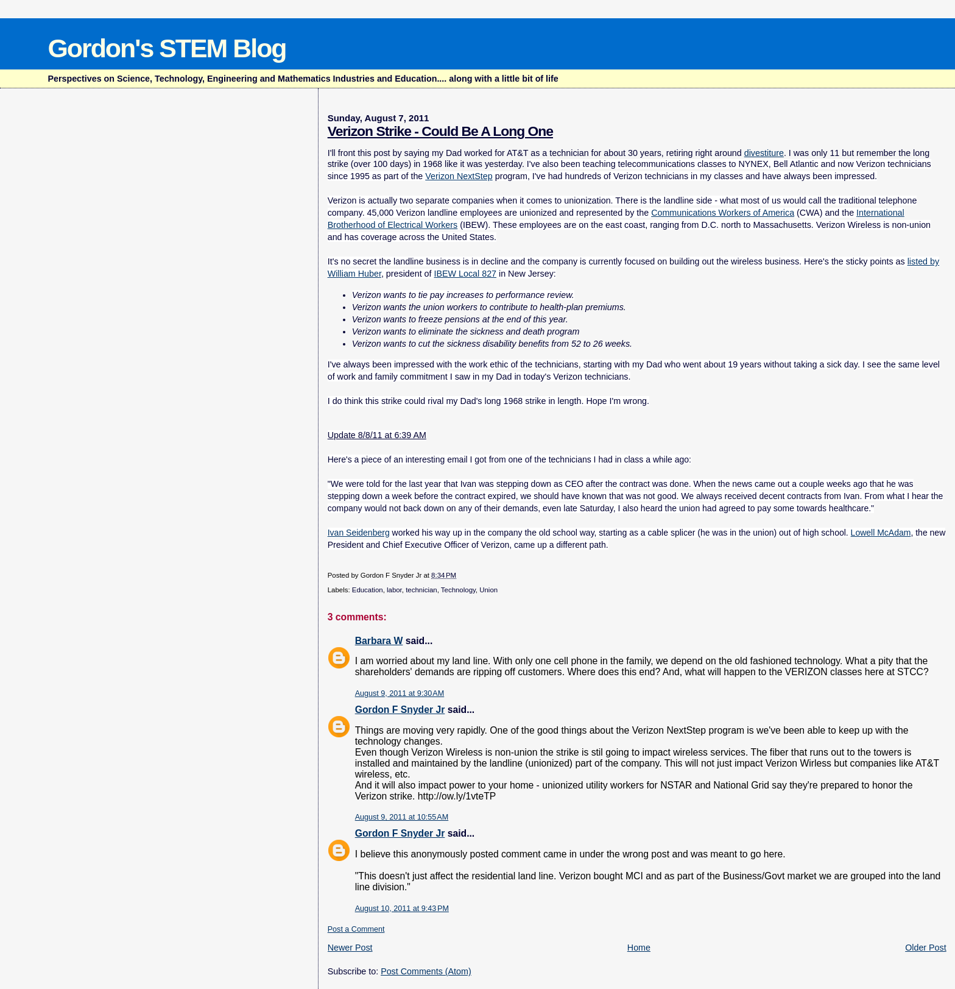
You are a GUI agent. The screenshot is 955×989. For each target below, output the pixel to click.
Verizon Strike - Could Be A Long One (440, 131)
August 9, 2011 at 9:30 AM (400, 693)
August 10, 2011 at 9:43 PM (402, 908)
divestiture (764, 153)
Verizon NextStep (458, 176)
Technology (458, 590)
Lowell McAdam (881, 532)
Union (488, 590)
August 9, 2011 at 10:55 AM (402, 817)
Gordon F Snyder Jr (400, 709)
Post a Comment (356, 929)
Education (367, 590)
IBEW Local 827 (465, 273)
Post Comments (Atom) (426, 971)
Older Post (925, 947)
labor (394, 590)
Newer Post (350, 947)
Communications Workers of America (722, 213)
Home (638, 947)
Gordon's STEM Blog (167, 48)
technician (421, 590)
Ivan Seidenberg (359, 532)
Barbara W (379, 641)
